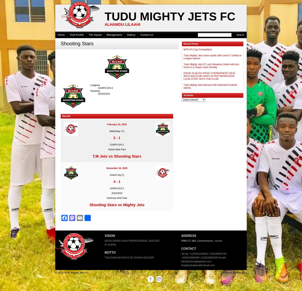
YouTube (159, 279)
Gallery (131, 34)
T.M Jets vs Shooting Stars (116, 156)
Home (61, 34)
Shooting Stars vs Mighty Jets (116, 205)
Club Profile (77, 34)
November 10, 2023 (117, 168)
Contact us (146, 34)
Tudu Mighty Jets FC (170, 16)
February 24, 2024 (117, 124)
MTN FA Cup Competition (198, 49)
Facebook (150, 279)
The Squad (95, 34)
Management (114, 34)
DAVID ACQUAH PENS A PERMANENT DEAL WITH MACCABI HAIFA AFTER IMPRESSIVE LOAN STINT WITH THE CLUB (209, 76)
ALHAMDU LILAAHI (122, 24)
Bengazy (242, 272)
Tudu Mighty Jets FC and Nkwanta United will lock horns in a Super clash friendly (211, 66)
